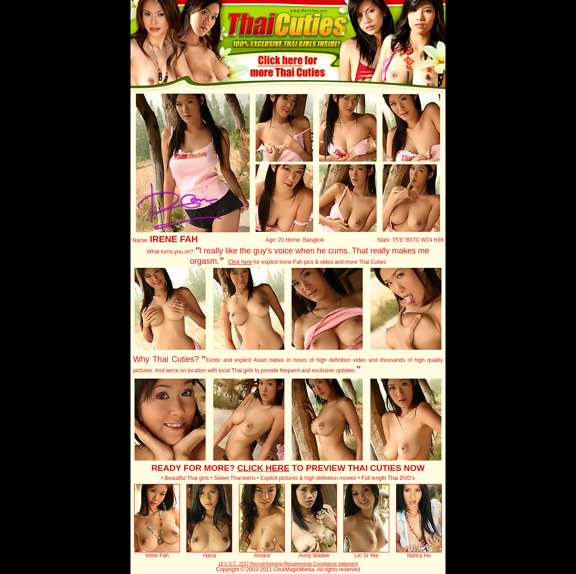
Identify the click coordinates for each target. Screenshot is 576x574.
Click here (240, 262)
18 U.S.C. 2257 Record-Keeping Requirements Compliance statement (288, 563)
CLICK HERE (263, 468)
